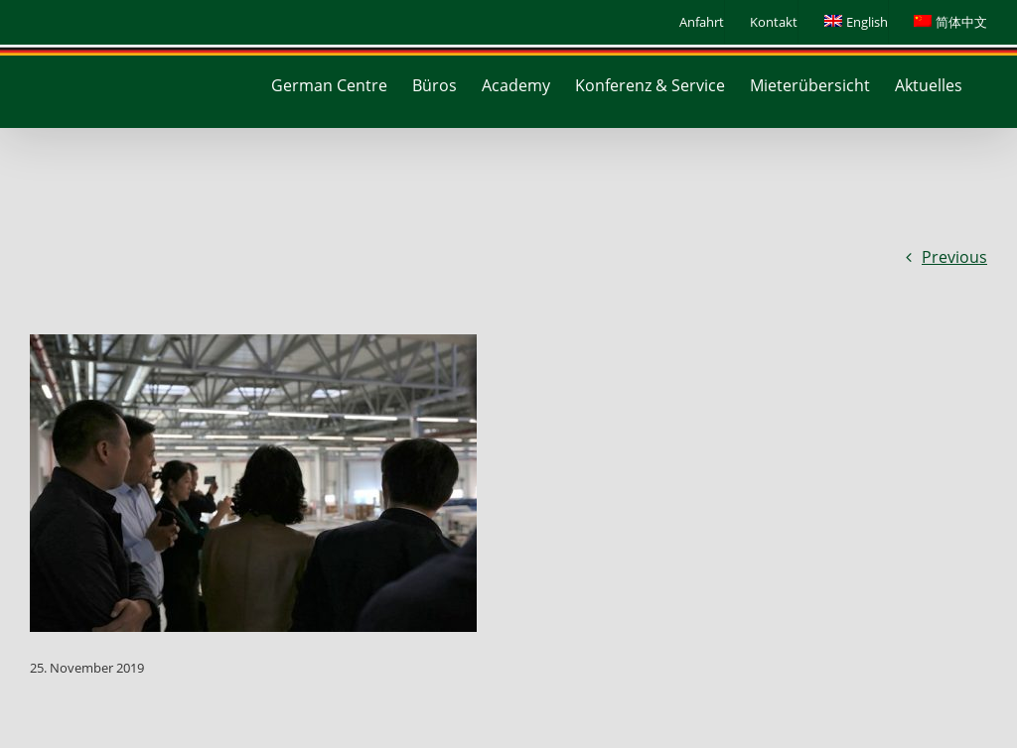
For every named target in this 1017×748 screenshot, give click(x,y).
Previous (954, 257)
